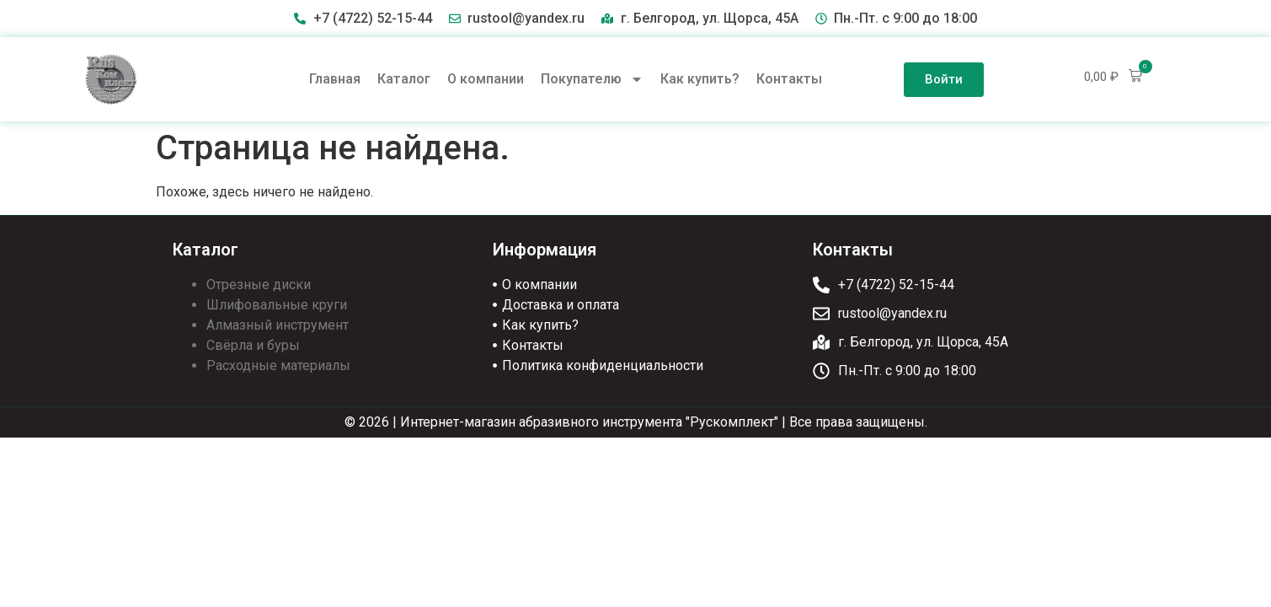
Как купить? (700, 79)
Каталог (403, 79)
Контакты (789, 79)
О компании (485, 79)
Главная (334, 79)
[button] (1113, 76)
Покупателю (592, 79)
